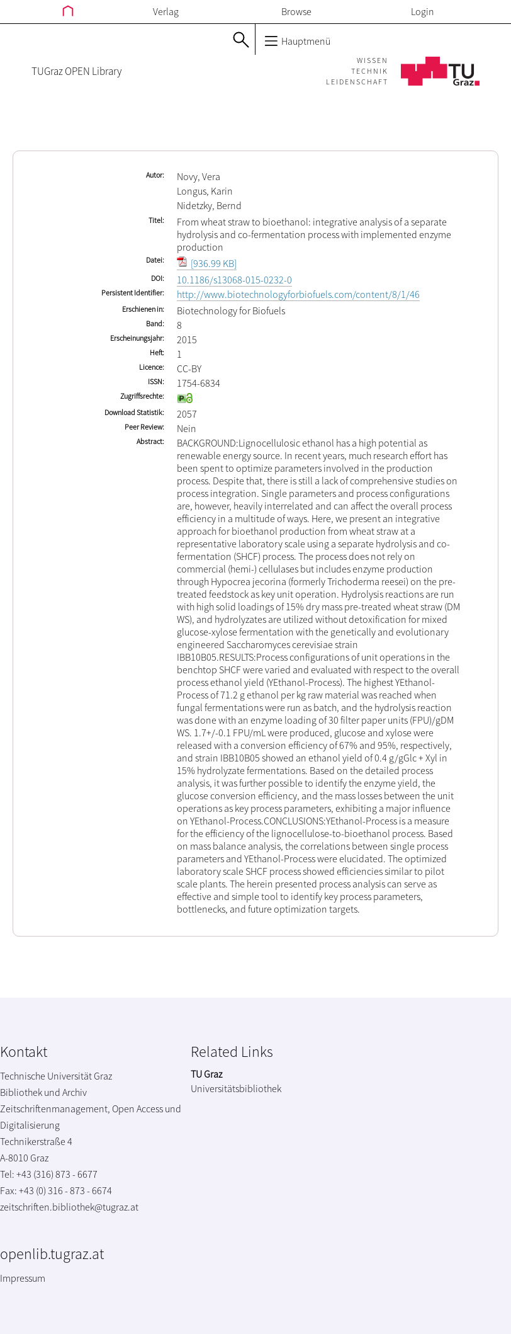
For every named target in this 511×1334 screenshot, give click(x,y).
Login (422, 11)
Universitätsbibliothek (236, 1088)
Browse (296, 11)
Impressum (22, 1278)
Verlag (166, 11)
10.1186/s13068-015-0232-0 (234, 279)
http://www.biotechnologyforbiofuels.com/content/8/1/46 (298, 294)
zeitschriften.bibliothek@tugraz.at (69, 1206)
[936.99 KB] (207, 263)
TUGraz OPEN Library (76, 71)
